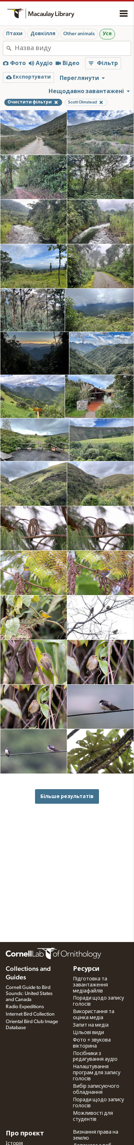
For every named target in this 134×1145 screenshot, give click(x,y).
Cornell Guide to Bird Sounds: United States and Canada (29, 993)
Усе (107, 33)
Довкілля (42, 33)
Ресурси (86, 969)
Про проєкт (25, 1133)
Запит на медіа (91, 1025)
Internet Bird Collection (30, 1014)
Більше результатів (67, 796)
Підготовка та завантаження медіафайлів (90, 985)
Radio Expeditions (25, 1006)
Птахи (14, 33)
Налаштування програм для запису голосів (96, 1072)
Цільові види (88, 1032)
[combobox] (73, 48)
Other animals (79, 33)
